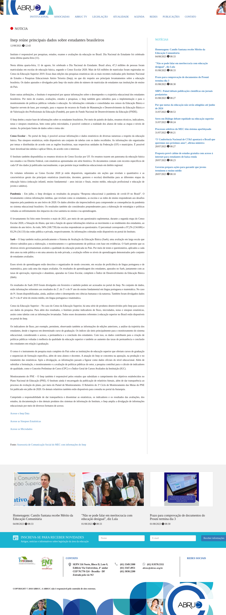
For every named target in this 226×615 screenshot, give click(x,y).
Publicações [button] (171, 16)
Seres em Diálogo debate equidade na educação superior (184, 118)
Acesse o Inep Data (19, 413)
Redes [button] (153, 16)
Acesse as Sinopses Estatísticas (25, 421)
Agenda (139, 16)
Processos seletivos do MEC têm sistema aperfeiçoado (183, 129)
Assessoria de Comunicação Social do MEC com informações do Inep (51, 444)
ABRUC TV (81, 16)
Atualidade (121, 16)
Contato (190, 16)
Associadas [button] (62, 16)
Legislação (100, 16)
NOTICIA (21, 29)
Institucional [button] (39, 16)
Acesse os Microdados (21, 429)
